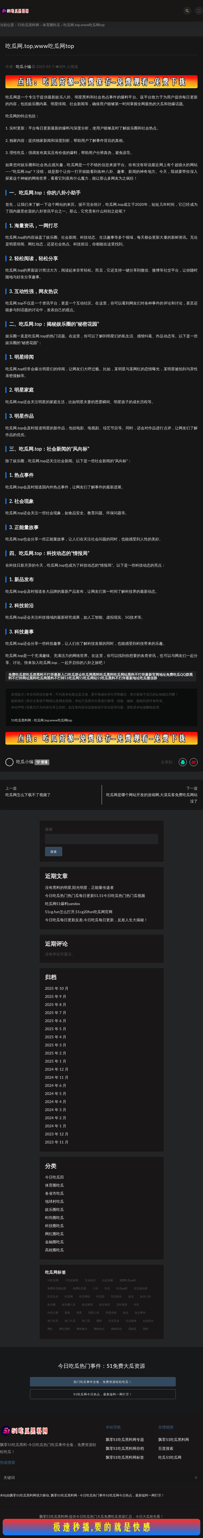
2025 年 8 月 (55, 1004)
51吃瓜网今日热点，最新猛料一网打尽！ (102, 1394)
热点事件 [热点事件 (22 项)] (140, 1312)
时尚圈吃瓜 (54, 1217)
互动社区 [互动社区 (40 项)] (90, 1280)
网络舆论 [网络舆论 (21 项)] (116, 1328)
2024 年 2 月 (55, 1117)
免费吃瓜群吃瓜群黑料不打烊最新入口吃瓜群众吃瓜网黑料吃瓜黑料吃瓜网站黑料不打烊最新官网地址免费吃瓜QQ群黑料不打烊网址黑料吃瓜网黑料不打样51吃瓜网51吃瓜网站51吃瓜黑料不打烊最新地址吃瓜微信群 (100, 676)
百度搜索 (165, 1448)
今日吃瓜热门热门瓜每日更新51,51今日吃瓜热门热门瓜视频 (95, 895)
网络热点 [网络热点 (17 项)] (99, 1328)
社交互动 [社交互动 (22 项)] (113, 1320)
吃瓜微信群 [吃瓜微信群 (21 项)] (140, 1288)
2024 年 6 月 (55, 1085)
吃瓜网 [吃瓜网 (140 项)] (69, 1296)
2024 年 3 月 (55, 1109)
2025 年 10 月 (56, 988)
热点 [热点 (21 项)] (125, 1312)
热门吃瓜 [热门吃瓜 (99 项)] (52, 1320)
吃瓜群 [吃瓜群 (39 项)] (101, 1296)
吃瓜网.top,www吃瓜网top (39, 45)
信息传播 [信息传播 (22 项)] (107, 1280)
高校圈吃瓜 (54, 1250)
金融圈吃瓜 (54, 1241)
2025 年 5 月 (55, 1028)
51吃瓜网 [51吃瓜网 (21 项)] (53, 1280)
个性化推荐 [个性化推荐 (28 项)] (71, 1280)
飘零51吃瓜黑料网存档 (125, 1448)
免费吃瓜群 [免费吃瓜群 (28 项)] (79, 1288)
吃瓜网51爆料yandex (62, 903)
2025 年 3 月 (55, 1045)
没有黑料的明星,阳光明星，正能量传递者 (79, 887)
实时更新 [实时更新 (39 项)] (121, 1304)
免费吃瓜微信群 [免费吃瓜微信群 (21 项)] (56, 1288)
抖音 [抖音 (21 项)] (136, 1304)
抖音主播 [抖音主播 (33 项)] (52, 1312)
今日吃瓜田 (54, 1177)
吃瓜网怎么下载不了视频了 (28, 794)
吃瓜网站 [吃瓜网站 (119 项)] (84, 1296)
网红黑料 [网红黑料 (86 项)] (64, 1328)
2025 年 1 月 (55, 1061)
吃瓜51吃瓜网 (169, 1457)
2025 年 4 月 (55, 1037)
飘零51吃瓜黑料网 (173, 1439)
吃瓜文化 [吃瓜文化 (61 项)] (52, 1296)
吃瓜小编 (23, 66)
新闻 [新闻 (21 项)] (67, 1312)
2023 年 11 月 (56, 1142)
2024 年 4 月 (55, 1101)
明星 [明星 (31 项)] (79, 1312)
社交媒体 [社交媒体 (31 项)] (131, 1320)
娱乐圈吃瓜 (54, 1209)
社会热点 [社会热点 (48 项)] (148, 1320)
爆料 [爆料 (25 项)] (99, 1320)
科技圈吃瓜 (54, 1225)
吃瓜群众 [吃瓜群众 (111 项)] (116, 1296)
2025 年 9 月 (55, 996)
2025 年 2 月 (55, 1053)
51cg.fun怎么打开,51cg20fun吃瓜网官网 (78, 911)
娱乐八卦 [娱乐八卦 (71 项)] (145, 1296)
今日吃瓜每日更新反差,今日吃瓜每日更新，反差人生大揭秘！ (96, 919)
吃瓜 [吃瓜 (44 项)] (107, 1288)
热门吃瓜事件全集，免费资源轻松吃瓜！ (103, 1381)
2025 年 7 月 (55, 1012)
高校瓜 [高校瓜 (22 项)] (132, 1328)
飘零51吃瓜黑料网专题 (125, 1439)
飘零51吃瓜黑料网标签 (125, 1457)
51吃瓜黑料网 (28, 25)
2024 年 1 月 (55, 1125)
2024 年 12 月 (56, 1069)
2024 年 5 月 (55, 1093)
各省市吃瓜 (54, 1193)
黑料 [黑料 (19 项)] (145, 1328)
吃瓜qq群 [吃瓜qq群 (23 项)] (122, 1288)
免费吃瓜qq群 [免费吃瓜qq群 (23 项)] (127, 1280)
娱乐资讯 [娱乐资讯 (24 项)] (104, 1304)
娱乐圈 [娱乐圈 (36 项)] (51, 1304)
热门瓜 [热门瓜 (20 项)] (86, 1320)
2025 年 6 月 (55, 1020)
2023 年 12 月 (56, 1134)
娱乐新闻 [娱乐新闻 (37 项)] (87, 1304)
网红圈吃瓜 (54, 1233)
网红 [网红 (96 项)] (50, 1328)
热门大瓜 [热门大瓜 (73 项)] (70, 1320)
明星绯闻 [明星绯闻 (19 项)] (111, 1312)
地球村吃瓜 (54, 1201)
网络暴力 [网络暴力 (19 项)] (82, 1328)
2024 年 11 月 (56, 1077)
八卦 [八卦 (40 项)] (95, 1288)
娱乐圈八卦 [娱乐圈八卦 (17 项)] (68, 1304)
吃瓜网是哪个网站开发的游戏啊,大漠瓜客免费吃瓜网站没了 (152, 797)
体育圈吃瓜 (51, 25)
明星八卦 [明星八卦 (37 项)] (93, 1312)
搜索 (49, 829)
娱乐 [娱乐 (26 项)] (131, 1296)
